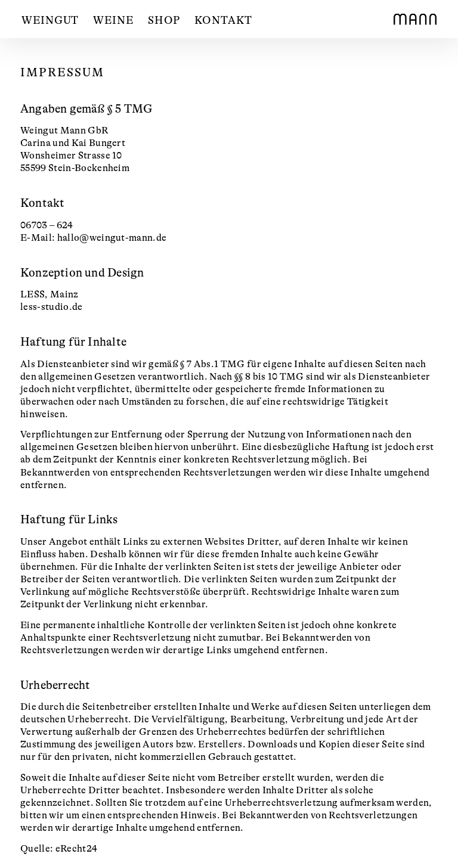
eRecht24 (76, 848)
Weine (113, 20)
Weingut (50, 20)
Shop (164, 20)
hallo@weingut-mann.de (112, 237)
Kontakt (223, 20)
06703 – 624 (46, 225)
